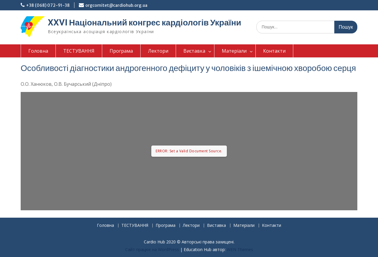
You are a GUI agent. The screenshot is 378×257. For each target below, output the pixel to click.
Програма (121, 51)
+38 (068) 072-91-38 (48, 5)
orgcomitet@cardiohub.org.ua (116, 5)
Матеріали (234, 51)
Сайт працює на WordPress (152, 249)
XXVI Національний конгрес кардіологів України (144, 22)
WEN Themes (240, 249)
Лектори (158, 51)
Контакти (274, 51)
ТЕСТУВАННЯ (78, 51)
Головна (38, 51)
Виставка (194, 51)
